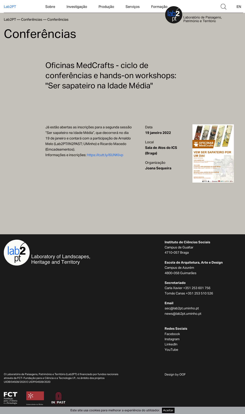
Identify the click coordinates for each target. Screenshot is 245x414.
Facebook (172, 334)
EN (239, 6)
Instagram (172, 339)
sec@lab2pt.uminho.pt (182, 308)
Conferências (31, 19)
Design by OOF (175, 374)
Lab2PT (10, 6)
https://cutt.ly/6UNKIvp (105, 155)
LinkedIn (171, 344)
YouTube (171, 350)
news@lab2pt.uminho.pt (183, 314)
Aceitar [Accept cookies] (168, 410)
